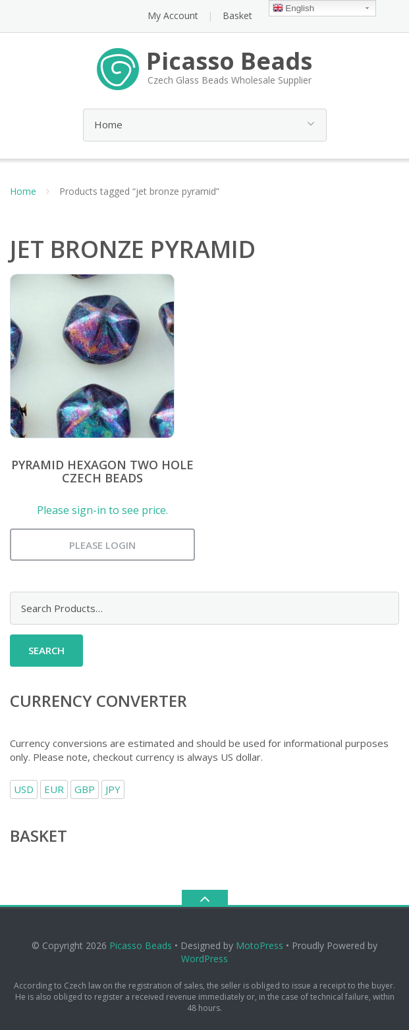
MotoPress (259, 945)
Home (23, 191)
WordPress (204, 958)
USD (24, 789)
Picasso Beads (140, 945)
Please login (102, 545)
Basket (237, 15)
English (293, 9)
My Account (173, 15)
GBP (84, 789)
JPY (113, 789)
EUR (54, 789)
